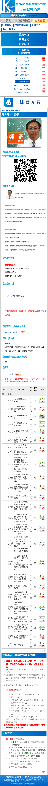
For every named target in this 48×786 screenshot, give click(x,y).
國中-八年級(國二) (22, 71)
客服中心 (28, 685)
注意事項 (24, 34)
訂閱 (43, 57)
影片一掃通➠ (8, 29)
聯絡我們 (38, 777)
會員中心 (36, 25)
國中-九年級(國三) (22, 75)
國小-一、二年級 (22, 57)
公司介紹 (27, 777)
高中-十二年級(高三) (22, 88)
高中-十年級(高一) (22, 81)
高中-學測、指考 (22, 92)
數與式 (15, 374)
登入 (8, 20)
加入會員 (39, 20)
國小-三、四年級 (22, 61)
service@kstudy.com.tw (30, 761)
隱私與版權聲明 (13, 777)
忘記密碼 (24, 20)
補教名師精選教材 (24, 15)
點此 (30, 382)
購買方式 (24, 39)
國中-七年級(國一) (22, 68)
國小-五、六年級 (22, 64)
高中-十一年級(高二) (22, 85)
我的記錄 (24, 44)
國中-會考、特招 (22, 78)
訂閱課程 (6, 25)
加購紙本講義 (21, 25)
